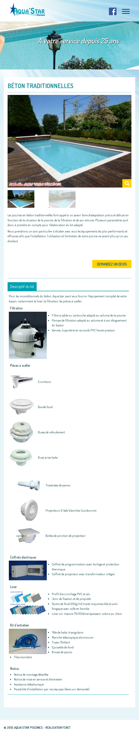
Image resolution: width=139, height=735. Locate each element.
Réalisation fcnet (58, 727)
